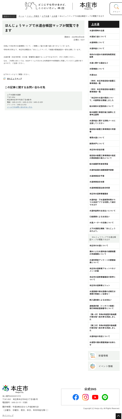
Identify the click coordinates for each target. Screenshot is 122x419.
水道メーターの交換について (102, 222)
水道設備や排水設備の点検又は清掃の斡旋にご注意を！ (103, 292)
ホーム (21, 16)
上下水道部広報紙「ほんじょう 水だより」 (103, 229)
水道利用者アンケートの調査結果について (103, 261)
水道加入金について (98, 36)
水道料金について (97, 48)
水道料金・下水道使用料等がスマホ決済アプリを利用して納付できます (103, 202)
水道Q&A (93, 74)
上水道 (54, 16)
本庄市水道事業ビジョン (100, 285)
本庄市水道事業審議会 (99, 193)
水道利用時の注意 (97, 30)
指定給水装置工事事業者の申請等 (103, 130)
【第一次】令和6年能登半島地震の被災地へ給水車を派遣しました (103, 317)
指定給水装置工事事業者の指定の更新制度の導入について (103, 156)
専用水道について (97, 137)
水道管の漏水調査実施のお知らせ (103, 343)
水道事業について (97, 42)
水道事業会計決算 (97, 182)
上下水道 (45, 16)
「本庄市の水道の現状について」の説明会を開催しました (102, 98)
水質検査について (97, 69)
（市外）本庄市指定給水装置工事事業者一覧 (103, 90)
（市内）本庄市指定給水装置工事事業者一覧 (103, 82)
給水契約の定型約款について (102, 106)
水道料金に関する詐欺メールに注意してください (103, 121)
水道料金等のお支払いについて (103, 210)
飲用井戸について (97, 143)
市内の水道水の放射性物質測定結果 (103, 55)
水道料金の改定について (100, 336)
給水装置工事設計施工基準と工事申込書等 (103, 113)
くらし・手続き (33, 16)
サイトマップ (7, 415)
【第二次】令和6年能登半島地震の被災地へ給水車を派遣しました (103, 328)
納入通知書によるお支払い (101, 300)
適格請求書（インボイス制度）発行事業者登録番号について (103, 307)
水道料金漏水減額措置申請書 (102, 170)
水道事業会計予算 (97, 176)
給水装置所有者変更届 (99, 164)
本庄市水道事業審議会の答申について (103, 278)
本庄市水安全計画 (97, 149)
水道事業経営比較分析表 (100, 188)
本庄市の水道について (99, 245)
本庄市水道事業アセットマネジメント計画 (103, 269)
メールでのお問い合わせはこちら (19, 107)
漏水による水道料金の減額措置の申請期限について (103, 252)
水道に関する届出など (99, 63)
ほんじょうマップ (14, 78)
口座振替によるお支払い (100, 216)
